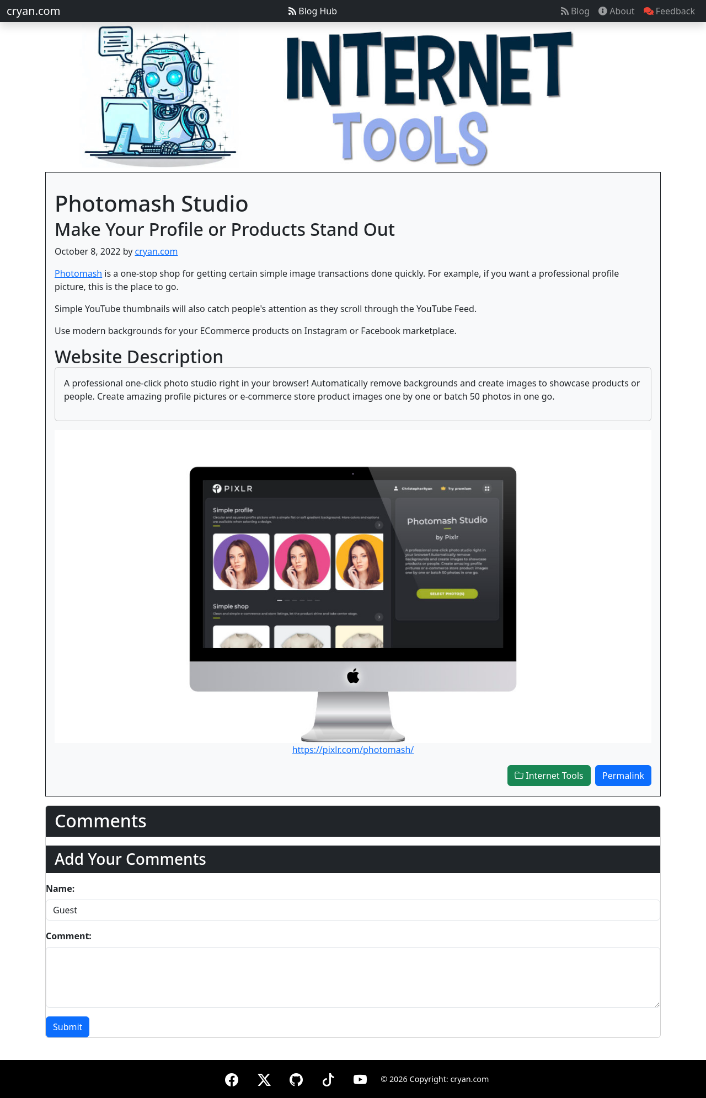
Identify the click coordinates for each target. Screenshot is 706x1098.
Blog (575, 11)
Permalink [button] (623, 775)
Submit (67, 1027)
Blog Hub (312, 11)
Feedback (669, 11)
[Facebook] (231, 1078)
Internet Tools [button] (549, 775)
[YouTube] (360, 1078)
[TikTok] (328, 1078)
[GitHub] (296, 1078)
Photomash (78, 273)
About (616, 11)
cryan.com (33, 10)
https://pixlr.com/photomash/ (353, 750)
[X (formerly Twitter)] (264, 1078)
